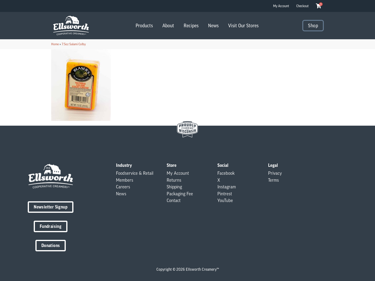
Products (144, 25)
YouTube (225, 200)
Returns (174, 180)
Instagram (226, 186)
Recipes (191, 25)
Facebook (226, 173)
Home (55, 44)
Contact (174, 200)
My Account (281, 6)
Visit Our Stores (243, 25)
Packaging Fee (180, 193)
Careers (123, 186)
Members (124, 180)
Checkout (302, 6)
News (213, 25)
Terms (273, 180)
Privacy (275, 173)
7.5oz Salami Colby (74, 44)
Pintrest (224, 193)
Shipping (174, 186)
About (168, 25)
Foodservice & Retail (134, 173)
